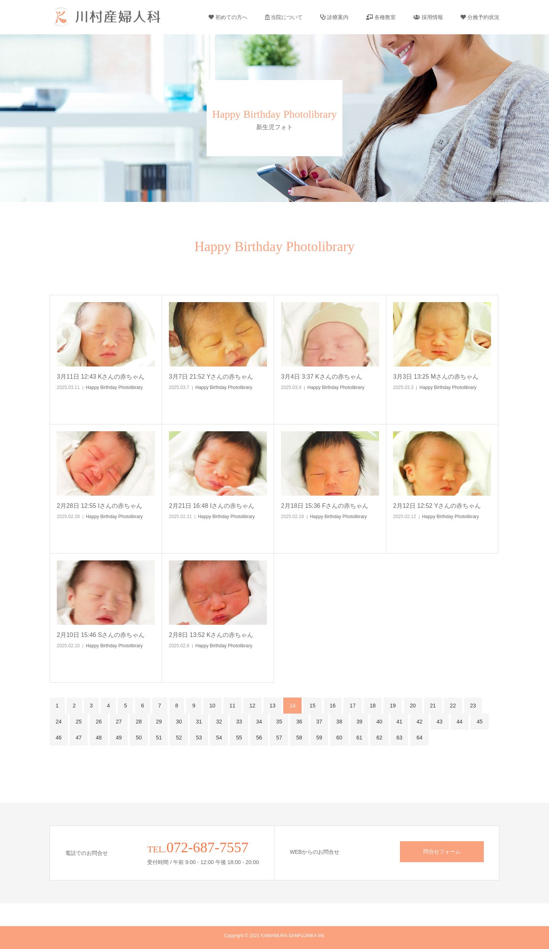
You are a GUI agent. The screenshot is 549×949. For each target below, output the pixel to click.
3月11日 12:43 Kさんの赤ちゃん (100, 376)
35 (279, 722)
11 (233, 706)
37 (319, 722)
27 (119, 722)
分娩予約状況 (480, 17)
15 (313, 706)
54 (219, 738)
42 (419, 722)
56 (259, 738)
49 (119, 738)
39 (359, 722)
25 (79, 722)
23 (473, 706)
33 (239, 722)
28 (139, 722)
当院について (284, 17)
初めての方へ (228, 17)
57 (279, 738)
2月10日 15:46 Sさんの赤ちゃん (100, 635)
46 (59, 738)
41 (399, 722)
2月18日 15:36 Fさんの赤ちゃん (324, 506)
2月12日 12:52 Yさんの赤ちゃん (437, 506)
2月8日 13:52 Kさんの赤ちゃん (211, 635)
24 (59, 722)
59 (319, 738)
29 (159, 722)
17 (353, 706)
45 (480, 722)
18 (373, 706)
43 (440, 722)
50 (139, 738)
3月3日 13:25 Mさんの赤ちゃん (435, 376)
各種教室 (381, 17)
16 (333, 706)
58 (299, 738)
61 (359, 738)
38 (339, 722)
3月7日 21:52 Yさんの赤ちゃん (211, 376)
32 (219, 722)
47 (79, 738)
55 (239, 738)
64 (419, 738)
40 (379, 722)
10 (212, 706)
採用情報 (428, 17)
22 (453, 706)
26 (99, 722)
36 (299, 722)
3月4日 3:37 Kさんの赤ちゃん (321, 376)
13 (273, 706)
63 (399, 738)
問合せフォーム (442, 851)
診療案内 (334, 17)
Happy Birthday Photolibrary (114, 387)
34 (259, 722)
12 (252, 706)
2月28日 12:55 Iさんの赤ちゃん (99, 506)
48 (99, 738)
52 (179, 738)
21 (433, 706)
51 (159, 738)
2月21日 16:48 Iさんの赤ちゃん (211, 506)
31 (199, 722)
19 (393, 706)
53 (199, 738)
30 (179, 722)
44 (460, 722)
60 (339, 738)
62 (379, 738)
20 (413, 706)
